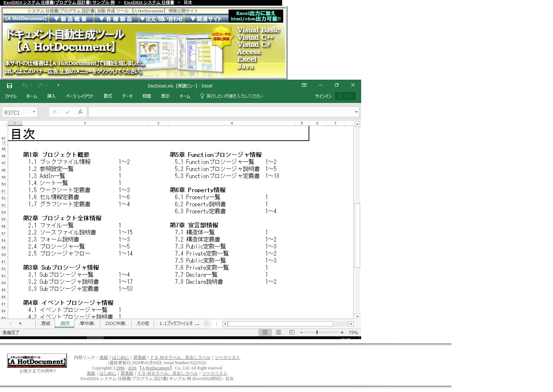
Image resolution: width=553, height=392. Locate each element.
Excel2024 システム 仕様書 (149, 2)
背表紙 (139, 357)
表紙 (103, 357)
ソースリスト (227, 357)
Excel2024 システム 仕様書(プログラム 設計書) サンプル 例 (59, 2)
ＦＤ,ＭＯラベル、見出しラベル (180, 357)
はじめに (120, 357)
